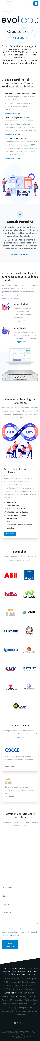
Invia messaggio (10, 944)
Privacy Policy (20, 1038)
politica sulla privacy (11, 935)
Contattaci (10, 534)
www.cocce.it (9, 766)
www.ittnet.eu (10, 797)
